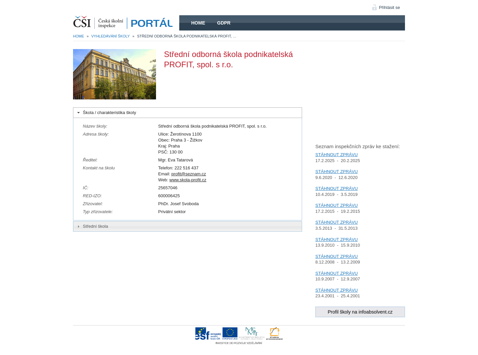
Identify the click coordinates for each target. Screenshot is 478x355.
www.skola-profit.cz (187, 179)
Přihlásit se (389, 7)
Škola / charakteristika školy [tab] (106, 112)
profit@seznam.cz (188, 173)
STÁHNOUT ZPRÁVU (336, 154)
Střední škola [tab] (92, 226)
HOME (126, 22)
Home (198, 23)
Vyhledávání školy (110, 36)
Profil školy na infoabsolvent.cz (360, 312)
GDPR (223, 23)
